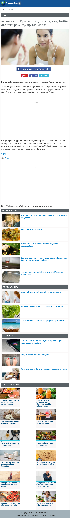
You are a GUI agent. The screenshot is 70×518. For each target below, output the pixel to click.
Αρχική (3, 9)
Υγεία (10, 9)
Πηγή (3, 153)
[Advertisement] (35, 118)
